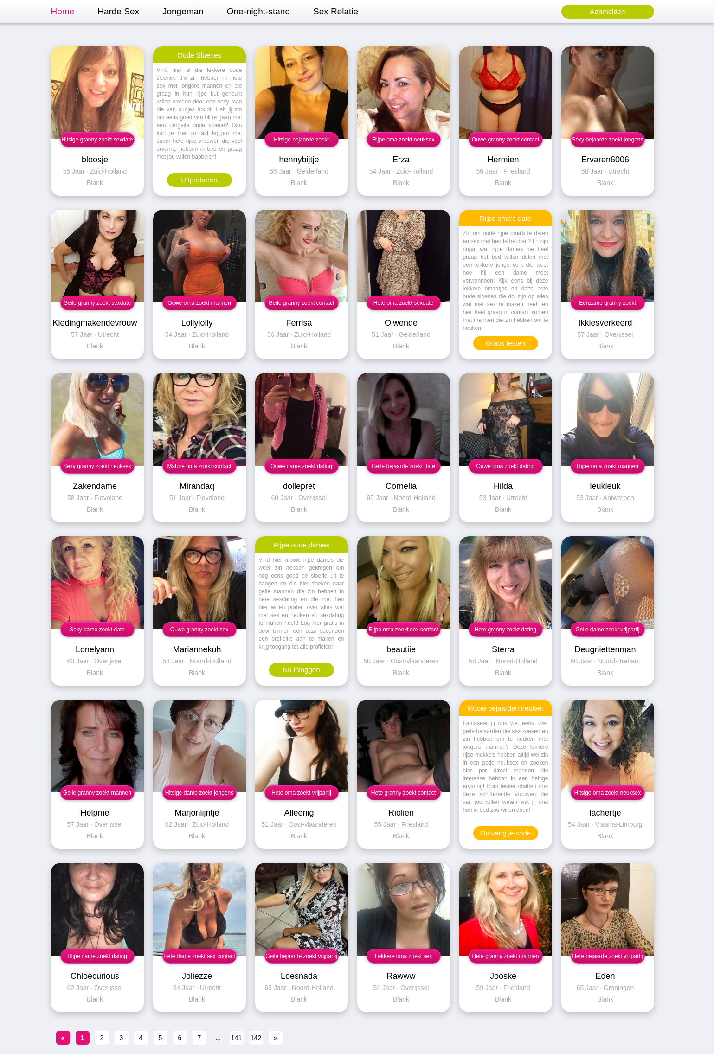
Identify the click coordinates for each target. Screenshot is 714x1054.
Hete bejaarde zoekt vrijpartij (607, 956)
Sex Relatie (335, 11)
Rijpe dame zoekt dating (97, 956)
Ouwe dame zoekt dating (301, 466)
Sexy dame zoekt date (97, 629)
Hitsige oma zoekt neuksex (607, 793)
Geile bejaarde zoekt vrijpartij (301, 956)
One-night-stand (258, 11)
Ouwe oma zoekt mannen (199, 303)
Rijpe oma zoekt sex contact (403, 629)
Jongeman (183, 11)
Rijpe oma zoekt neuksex (403, 139)
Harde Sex (118, 11)
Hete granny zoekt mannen (505, 956)
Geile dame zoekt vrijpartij (607, 629)
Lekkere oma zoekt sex (403, 956)
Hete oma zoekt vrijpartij (301, 793)
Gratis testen (505, 343)
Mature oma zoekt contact (199, 466)
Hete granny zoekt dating (505, 629)
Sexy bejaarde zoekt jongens (607, 139)
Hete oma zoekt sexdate (403, 303)
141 (236, 1037)
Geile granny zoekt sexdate (97, 303)
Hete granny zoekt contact (403, 793)
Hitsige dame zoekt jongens (199, 793)
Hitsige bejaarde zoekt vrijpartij (301, 141)
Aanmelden (607, 11)
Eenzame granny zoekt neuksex (607, 305)
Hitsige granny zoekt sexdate (97, 139)
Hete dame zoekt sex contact (199, 956)
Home (63, 11)
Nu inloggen (301, 670)
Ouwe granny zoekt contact (505, 139)
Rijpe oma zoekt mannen (607, 466)
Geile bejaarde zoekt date (403, 466)
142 (256, 1037)
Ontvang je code (505, 833)
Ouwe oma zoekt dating (505, 466)
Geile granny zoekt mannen (97, 793)
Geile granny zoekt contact (301, 303)
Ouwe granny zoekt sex (199, 629)
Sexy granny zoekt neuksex (97, 466)
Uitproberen (199, 180)
